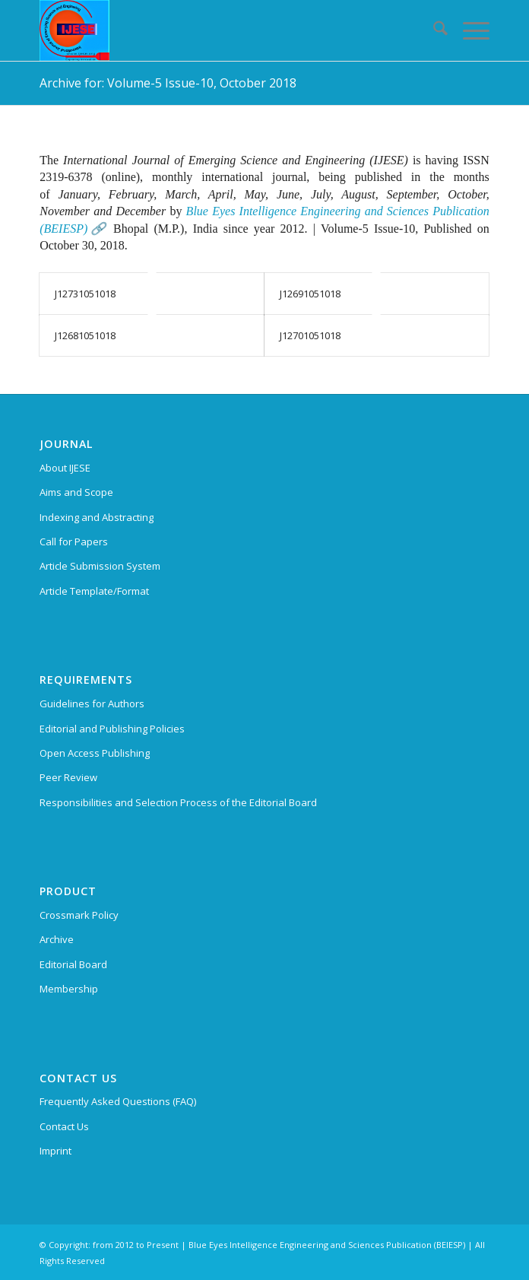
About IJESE (65, 468)
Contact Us (64, 1126)
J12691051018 (310, 293)
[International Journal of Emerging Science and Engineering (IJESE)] (219, 30)
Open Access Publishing (95, 753)
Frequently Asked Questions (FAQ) (118, 1101)
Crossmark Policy (79, 915)
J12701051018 (310, 335)
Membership (69, 989)
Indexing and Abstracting (97, 517)
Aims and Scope (76, 492)
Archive (57, 939)
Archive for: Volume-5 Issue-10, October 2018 (168, 83)
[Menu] (468, 30)
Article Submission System (100, 566)
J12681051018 (85, 335)
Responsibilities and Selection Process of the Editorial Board (178, 802)
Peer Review (68, 777)
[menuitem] (433, 30)
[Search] (433, 30)
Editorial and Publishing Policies (112, 728)
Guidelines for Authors (92, 703)
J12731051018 (85, 293)
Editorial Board (73, 964)
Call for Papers (74, 541)
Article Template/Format (94, 591)
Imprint (55, 1151)
